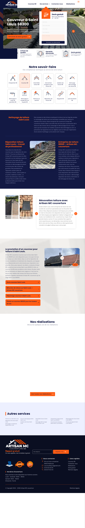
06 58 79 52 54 (48, 470)
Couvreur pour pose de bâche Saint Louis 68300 (56, 422)
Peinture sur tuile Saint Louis (12, 418)
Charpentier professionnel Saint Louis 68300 (57, 419)
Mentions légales (73, 470)
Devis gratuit (71, 468)
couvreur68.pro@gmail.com (52, 466)
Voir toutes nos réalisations (41, 394)
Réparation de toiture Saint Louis (11, 421)
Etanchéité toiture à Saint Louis (41, 419)
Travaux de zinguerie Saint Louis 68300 (72, 422)
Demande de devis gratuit (17, 37)
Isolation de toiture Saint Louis (26, 422)
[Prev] (36, 213)
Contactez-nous (57, 4)
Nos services (44, 4)
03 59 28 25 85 (48, 468)
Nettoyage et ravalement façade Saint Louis (11, 424)
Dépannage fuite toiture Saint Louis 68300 (72, 419)
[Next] (75, 213)
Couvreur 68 (32, 4)
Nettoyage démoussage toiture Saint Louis (41, 422)
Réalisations (70, 4)
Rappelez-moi (59, 452)
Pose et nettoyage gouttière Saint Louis (26, 419)
